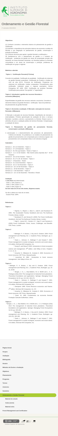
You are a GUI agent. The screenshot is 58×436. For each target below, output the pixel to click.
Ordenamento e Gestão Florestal (25, 24)
